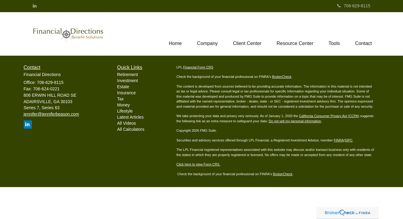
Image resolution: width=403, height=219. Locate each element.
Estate (123, 86)
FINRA (339, 140)
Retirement (127, 74)
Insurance (126, 92)
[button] (207, 34)
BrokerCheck (282, 76)
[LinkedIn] (34, 6)
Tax (120, 98)
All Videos (126, 123)
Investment (127, 80)
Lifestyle (125, 111)
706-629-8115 (353, 5)
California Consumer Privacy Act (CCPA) (329, 116)
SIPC (349, 140)
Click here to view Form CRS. (198, 164)
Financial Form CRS (198, 67)
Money (123, 105)
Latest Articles (130, 117)
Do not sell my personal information (295, 121)
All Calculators (130, 129)
